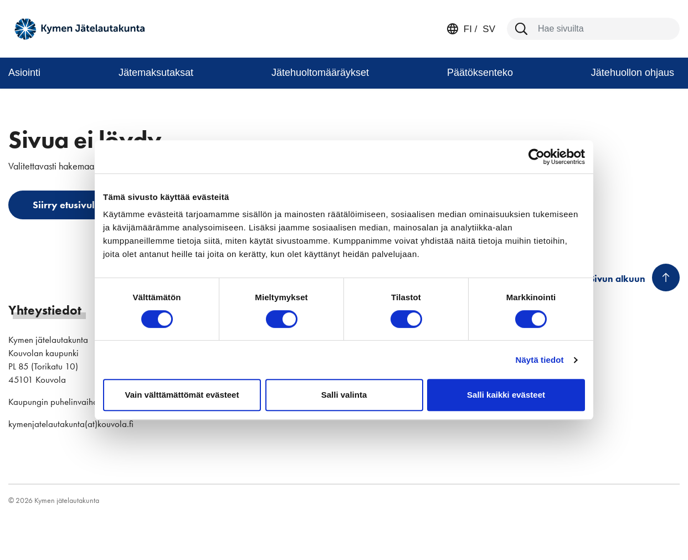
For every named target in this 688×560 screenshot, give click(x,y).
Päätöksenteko (480, 72)
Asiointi (24, 72)
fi (468, 29)
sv (487, 29)
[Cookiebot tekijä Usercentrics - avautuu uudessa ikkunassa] (536, 156)
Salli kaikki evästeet (506, 394)
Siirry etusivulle (68, 204)
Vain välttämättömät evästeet (182, 394)
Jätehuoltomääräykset (320, 72)
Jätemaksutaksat (156, 72)
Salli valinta (344, 394)
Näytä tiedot (540, 359)
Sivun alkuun (617, 279)
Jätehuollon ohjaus (632, 72)
